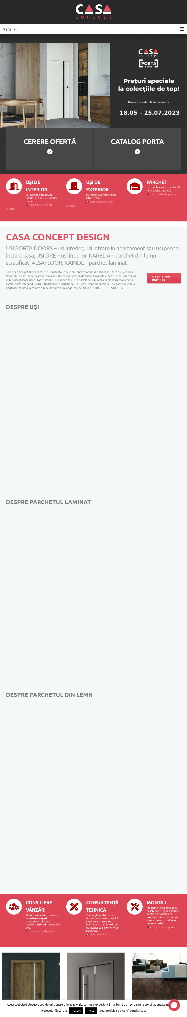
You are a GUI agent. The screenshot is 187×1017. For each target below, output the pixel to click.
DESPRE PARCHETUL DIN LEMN (49, 694)
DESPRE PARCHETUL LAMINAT (48, 502)
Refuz (91, 1010)
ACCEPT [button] (76, 1010)
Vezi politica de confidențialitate (123, 1010)
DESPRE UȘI (22, 306)
